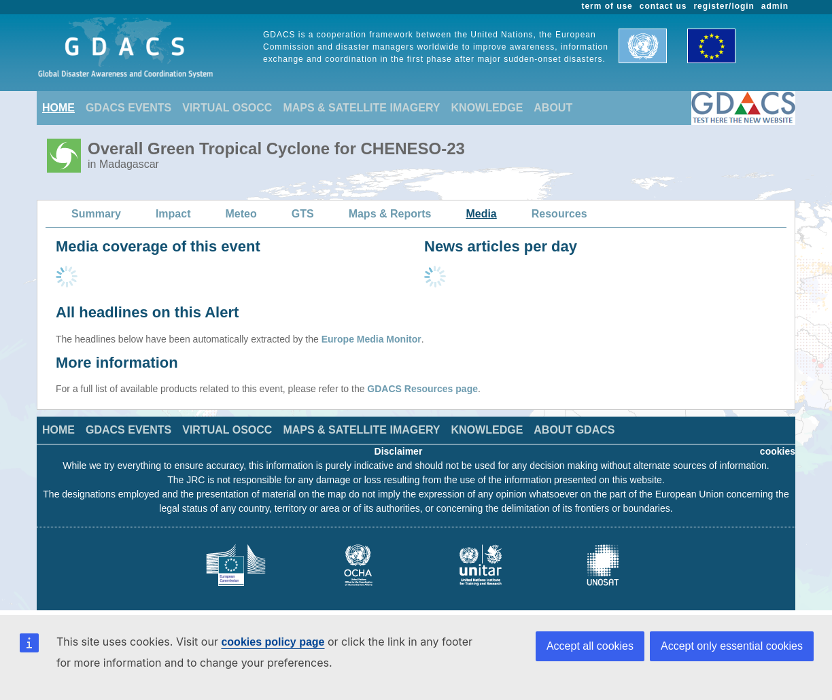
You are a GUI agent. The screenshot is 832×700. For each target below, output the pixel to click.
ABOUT (553, 107)
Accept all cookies (590, 646)
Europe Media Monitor (371, 339)
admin (774, 6)
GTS (303, 214)
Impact (173, 214)
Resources (559, 214)
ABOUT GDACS (574, 430)
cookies (777, 451)
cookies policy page (272, 642)
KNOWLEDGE (487, 107)
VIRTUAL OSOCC (227, 107)
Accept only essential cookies (732, 646)
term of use (607, 6)
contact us (663, 6)
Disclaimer (399, 451)
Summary (96, 214)
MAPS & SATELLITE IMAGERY (361, 107)
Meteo (241, 214)
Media (481, 214)
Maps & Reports (390, 214)
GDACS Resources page (422, 388)
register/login (723, 6)
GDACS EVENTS (128, 107)
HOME (58, 107)
